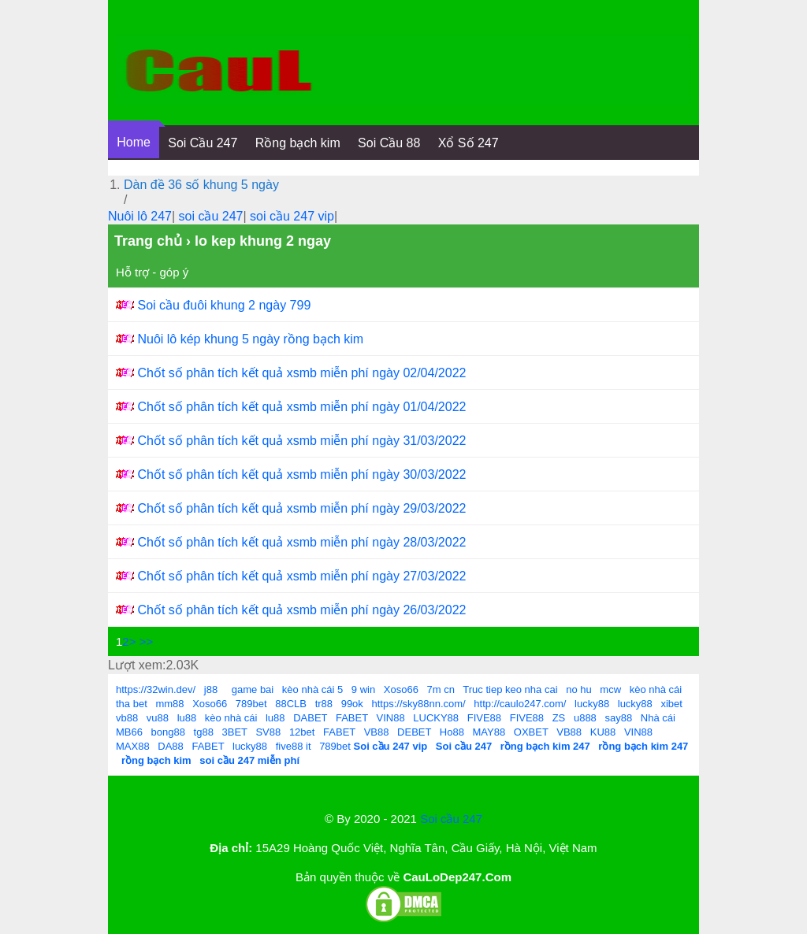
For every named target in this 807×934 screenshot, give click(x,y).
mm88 (169, 704)
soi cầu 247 (211, 216)
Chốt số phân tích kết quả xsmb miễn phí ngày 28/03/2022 (301, 542)
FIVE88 (484, 718)
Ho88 (452, 732)
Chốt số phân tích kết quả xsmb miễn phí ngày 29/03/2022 (301, 508)
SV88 (268, 732)
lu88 (187, 718)
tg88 (204, 732)
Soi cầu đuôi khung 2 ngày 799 (224, 305)
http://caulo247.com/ (520, 704)
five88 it (293, 746)
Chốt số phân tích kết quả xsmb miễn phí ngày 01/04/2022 (301, 406)
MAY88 (489, 732)
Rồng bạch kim (297, 143)
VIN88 (391, 718)
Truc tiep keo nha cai (510, 689)
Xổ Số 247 (468, 143)
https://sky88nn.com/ (418, 704)
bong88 (168, 732)
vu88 (158, 718)
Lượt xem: (136, 665)
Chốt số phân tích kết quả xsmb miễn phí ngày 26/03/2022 (301, 610)
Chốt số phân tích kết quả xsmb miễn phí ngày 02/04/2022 (301, 373)
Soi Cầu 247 (202, 143)
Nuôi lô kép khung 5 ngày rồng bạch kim (250, 339)
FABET (352, 718)
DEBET (414, 732)
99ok (352, 704)
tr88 (324, 704)
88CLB (291, 704)
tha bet (131, 704)
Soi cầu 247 (451, 818)
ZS (559, 718)
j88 (211, 689)
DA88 (171, 746)
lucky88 (592, 704)
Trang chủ (148, 241)
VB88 (376, 732)
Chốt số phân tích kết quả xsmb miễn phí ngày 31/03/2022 (301, 440)
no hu (579, 689)
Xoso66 (401, 689)
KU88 (603, 732)
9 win (363, 689)
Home (134, 142)
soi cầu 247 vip (292, 216)
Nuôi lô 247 (140, 216)
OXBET (531, 732)
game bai (252, 689)
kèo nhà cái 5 (312, 689)
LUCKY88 (436, 718)
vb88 (127, 718)
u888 (585, 718)
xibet (671, 704)
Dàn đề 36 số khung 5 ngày (201, 184)
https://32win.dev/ (155, 689)
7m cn (441, 689)
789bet (251, 704)
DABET (310, 718)
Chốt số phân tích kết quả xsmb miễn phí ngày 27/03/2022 (301, 576)
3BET (234, 732)
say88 (618, 718)
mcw (610, 689)
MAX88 (133, 746)
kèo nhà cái (656, 689)
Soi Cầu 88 (389, 143)
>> (146, 641)
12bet (302, 732)
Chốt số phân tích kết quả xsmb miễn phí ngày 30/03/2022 (301, 474)
